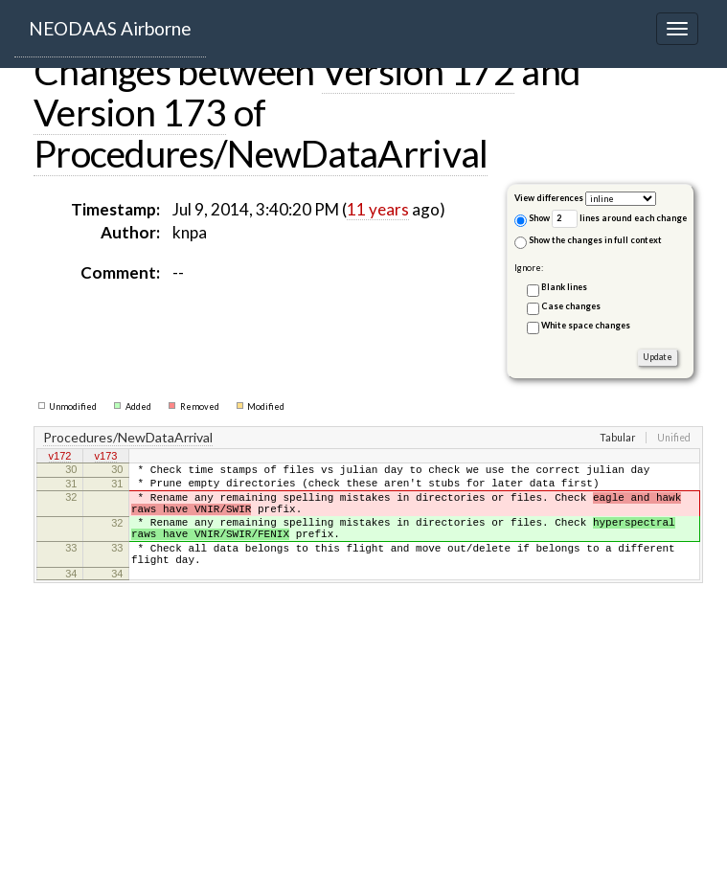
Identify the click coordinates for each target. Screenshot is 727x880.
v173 (106, 457)
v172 (60, 457)
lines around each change (619, 219)
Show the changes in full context (588, 242)
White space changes (585, 325)
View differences (548, 197)
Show (532, 220)
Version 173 (130, 112)
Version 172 (418, 71)
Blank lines (564, 287)
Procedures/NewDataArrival (261, 153)
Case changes (571, 306)
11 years (378, 209)
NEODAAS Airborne (110, 28)
